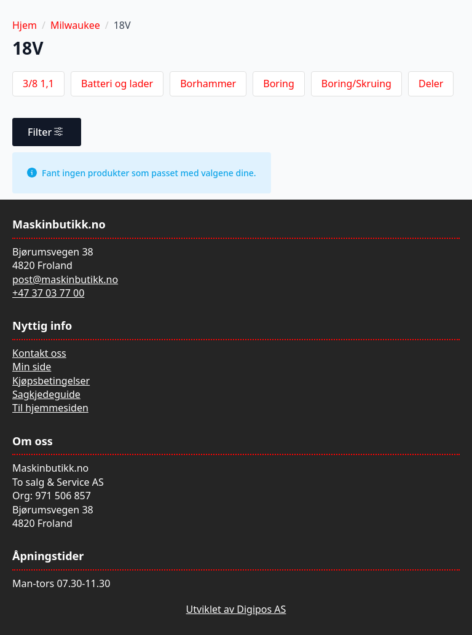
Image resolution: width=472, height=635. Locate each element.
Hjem (24, 25)
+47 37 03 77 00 (48, 293)
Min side (31, 366)
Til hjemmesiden (50, 408)
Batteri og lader (117, 83)
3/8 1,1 (38, 83)
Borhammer (208, 83)
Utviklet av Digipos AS (236, 609)
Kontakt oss (39, 353)
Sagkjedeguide (46, 394)
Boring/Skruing (356, 83)
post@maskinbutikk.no (65, 279)
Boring (278, 83)
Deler (431, 83)
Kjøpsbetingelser (51, 381)
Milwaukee (75, 25)
